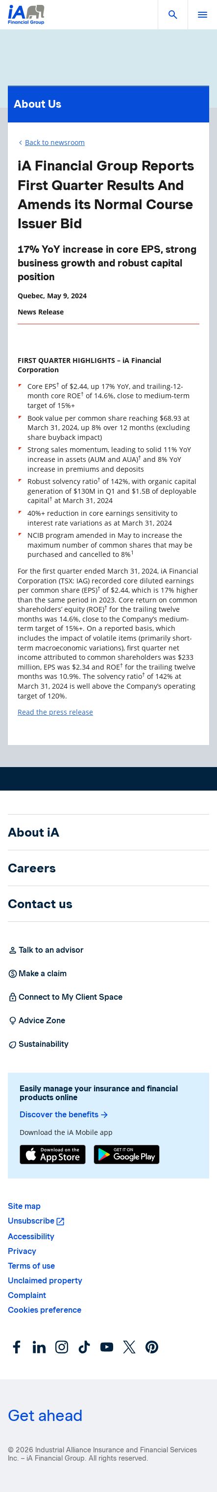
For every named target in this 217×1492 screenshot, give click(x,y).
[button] (173, 14)
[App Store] (53, 1156)
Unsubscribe (31, 1221)
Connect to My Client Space (65, 997)
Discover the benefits (64, 1115)
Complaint (27, 1295)
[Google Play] (127, 1156)
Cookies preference (44, 1310)
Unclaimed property (45, 1280)
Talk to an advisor (46, 950)
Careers (32, 868)
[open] (202, 14)
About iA (33, 832)
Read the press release (55, 712)
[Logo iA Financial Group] (26, 20)
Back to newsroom (55, 142)
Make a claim (37, 974)
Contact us (40, 904)
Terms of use (31, 1266)
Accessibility (31, 1236)
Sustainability (38, 1044)
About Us (108, 101)
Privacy (22, 1251)
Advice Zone (36, 1021)
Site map (24, 1206)
